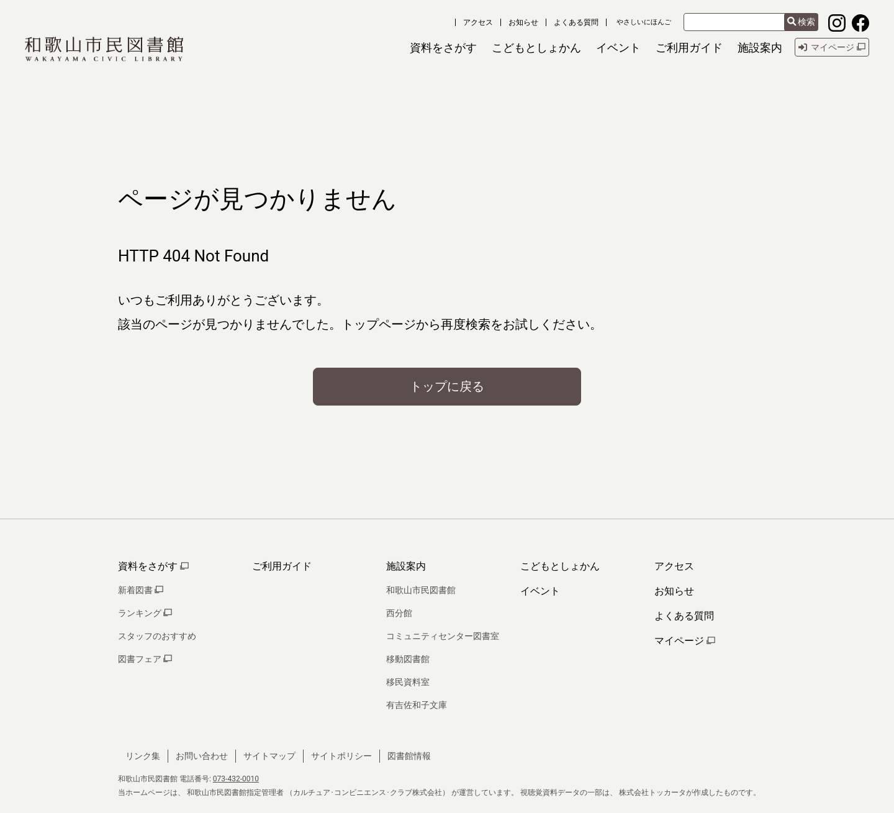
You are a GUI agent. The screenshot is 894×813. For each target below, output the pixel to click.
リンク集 (142, 756)
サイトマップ (269, 756)
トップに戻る (447, 386)
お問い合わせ (202, 756)
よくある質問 (576, 22)
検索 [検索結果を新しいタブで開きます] (801, 22)
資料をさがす (153, 566)
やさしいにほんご (643, 22)
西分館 (399, 613)
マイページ (684, 641)
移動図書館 (408, 659)
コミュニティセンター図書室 (442, 636)
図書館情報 (409, 756)
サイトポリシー (341, 756)
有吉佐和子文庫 (416, 705)
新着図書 (140, 590)
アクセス (478, 22)
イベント (540, 591)
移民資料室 (408, 682)
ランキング (145, 613)
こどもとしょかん (560, 566)
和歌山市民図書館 (421, 590)
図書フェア (145, 659)
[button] (443, 47)
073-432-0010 (236, 778)
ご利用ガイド (282, 566)
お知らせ (523, 22)
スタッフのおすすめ (157, 636)
